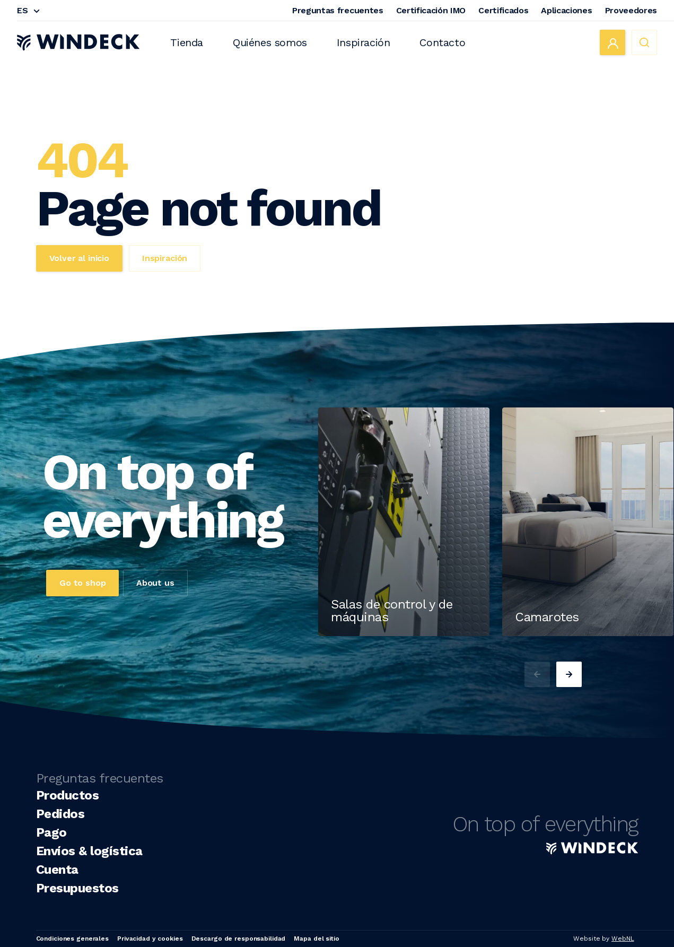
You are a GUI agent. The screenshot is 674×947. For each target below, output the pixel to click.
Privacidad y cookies (150, 938)
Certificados (503, 10)
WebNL (622, 938)
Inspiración (363, 42)
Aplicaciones (566, 10)
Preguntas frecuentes (337, 10)
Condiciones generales (72, 938)
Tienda (186, 42)
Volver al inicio (79, 258)
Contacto (442, 42)
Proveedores (631, 10)
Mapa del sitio (316, 938)
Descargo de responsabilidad (238, 938)
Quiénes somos (270, 42)
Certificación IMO (431, 10)
